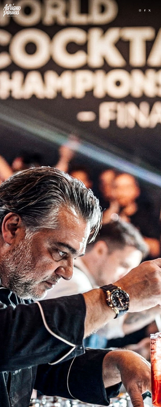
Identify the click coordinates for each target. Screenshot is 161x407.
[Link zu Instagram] (140, 10)
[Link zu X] (149, 10)
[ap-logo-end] (12, 10)
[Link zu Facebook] (144, 10)
